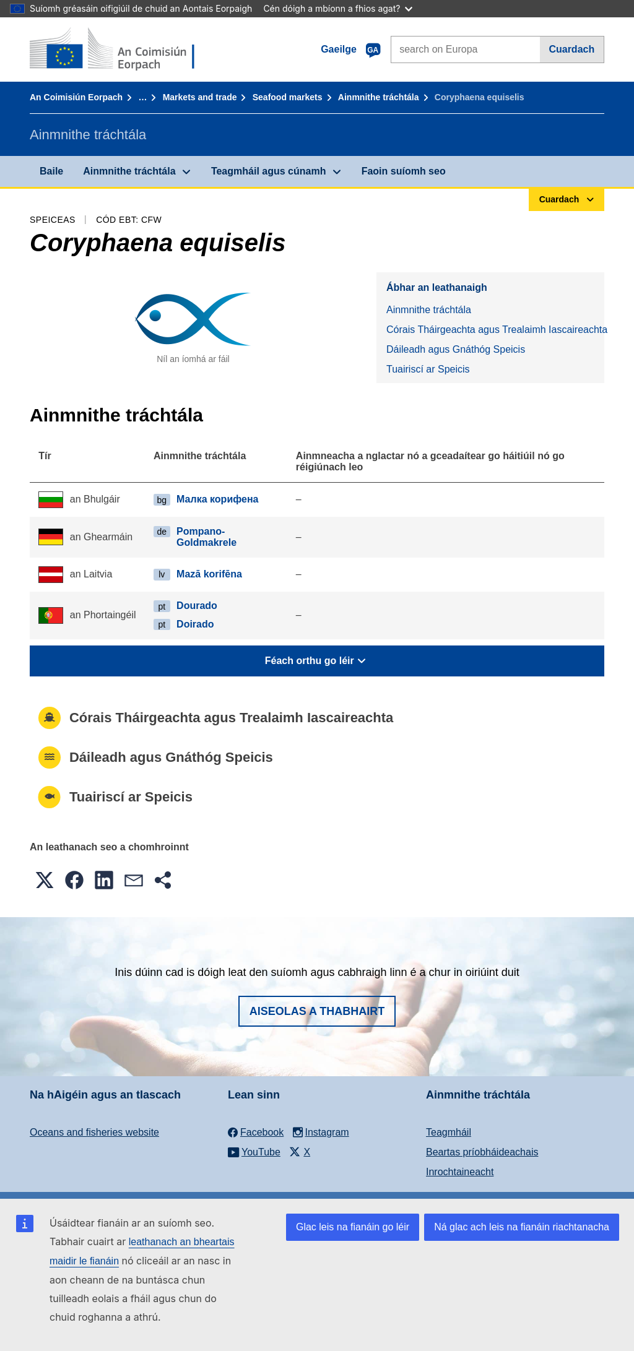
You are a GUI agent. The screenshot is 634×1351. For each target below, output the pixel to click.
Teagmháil (448, 1132)
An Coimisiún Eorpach (76, 97)
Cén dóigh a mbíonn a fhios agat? (337, 8)
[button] (44, 880)
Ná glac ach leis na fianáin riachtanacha (521, 1227)
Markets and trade (200, 97)
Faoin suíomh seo (404, 171)
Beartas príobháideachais (482, 1152)
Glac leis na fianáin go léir (352, 1227)
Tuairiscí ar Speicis (428, 369)
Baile (51, 171)
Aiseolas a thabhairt (317, 1011)
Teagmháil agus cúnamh (268, 171)
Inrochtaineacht (459, 1172)
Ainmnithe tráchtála (378, 97)
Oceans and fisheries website (94, 1132)
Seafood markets (288, 97)
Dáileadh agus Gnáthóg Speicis (455, 349)
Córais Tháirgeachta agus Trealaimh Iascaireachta (495, 329)
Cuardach (571, 49)
